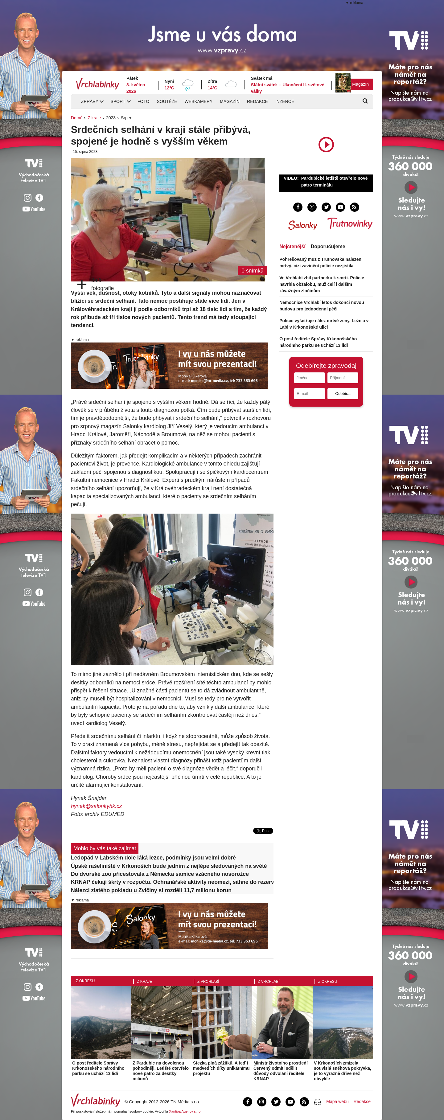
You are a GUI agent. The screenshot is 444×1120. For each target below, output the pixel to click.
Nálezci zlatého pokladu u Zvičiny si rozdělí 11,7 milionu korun (151, 890)
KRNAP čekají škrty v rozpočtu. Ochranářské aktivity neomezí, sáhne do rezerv (172, 882)
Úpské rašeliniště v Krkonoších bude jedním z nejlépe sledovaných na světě (169, 866)
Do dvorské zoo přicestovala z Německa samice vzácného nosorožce (160, 874)
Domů (76, 117)
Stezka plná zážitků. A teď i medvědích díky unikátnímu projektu (221, 1068)
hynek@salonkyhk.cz (96, 806)
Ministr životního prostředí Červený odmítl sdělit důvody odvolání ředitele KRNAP (280, 1071)
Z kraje (94, 117)
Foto (144, 101)
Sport (117, 101)
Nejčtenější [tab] (292, 246)
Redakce (257, 101)
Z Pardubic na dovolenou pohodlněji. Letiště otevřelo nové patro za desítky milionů (161, 1071)
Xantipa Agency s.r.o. (185, 1111)
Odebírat (343, 393)
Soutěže (167, 101)
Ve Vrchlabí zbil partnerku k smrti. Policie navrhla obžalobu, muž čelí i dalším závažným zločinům (321, 284)
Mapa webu (337, 1101)
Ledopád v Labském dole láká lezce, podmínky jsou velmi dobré (153, 858)
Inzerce (284, 101)
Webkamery (199, 101)
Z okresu (85, 981)
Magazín (360, 84)
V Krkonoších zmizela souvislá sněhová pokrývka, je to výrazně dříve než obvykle (342, 1071)
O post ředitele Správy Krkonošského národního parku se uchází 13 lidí (98, 1068)
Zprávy (89, 101)
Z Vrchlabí (208, 981)
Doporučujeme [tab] (328, 246)
